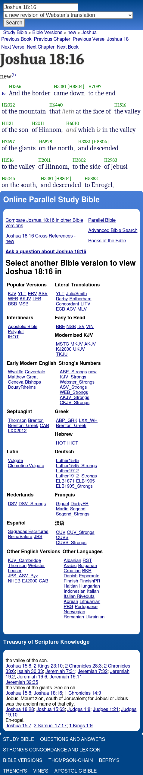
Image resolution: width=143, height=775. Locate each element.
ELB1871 (65, 481)
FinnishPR (89, 581)
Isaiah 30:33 (30, 671)
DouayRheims (22, 387)
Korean (71, 601)
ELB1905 (85, 481)
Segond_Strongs (72, 514)
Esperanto (89, 576)
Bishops (33, 382)
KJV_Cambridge (24, 560)
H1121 (7, 123)
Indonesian (75, 591)
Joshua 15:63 (50, 709)
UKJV (79, 349)
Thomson (17, 420)
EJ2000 (29, 581)
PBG (68, 606)
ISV (81, 326)
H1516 (120, 105)
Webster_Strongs (77, 382)
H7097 (94, 86)
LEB (37, 299)
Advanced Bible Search (112, 230)
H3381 (60, 86)
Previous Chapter (52, 39)
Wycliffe (15, 372)
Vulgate (15, 460)
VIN (90, 326)
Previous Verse (88, 39)
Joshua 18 (118, 39)
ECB (60, 309)
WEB (13, 299)
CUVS (62, 537)
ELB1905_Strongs (74, 486)
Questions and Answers (72, 739)
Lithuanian (89, 601)
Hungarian (89, 586)
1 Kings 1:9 (80, 725)
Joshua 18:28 (20, 709)
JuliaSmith (76, 294)
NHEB (14, 581)
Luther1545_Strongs (76, 466)
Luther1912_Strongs (76, 476)
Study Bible (15, 32)
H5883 (91, 178)
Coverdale (35, 372)
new (71, 32)
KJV (12, 294)
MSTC (62, 344)
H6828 (45, 142)
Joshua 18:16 (48, 693)
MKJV (76, 344)
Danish (71, 576)
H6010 (72, 123)
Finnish (71, 581)
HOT (61, 443)
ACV (71, 309)
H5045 (8, 178)
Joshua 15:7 (18, 725)
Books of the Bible (107, 240)
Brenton (36, 420)
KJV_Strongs (73, 377)
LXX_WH (88, 420)
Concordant (67, 304)
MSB (23, 304)
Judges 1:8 (78, 709)
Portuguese (86, 606)
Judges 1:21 (106, 709)
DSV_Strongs (32, 504)
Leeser (14, 571)
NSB (71, 326)
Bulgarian (87, 565)
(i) (13, 75)
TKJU (62, 354)
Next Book (68, 47)
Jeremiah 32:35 (22, 682)
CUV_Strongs (80, 532)
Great (32, 377)
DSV (12, 504)
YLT (22, 294)
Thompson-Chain (70, 760)
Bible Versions (47, 32)
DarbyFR (80, 504)
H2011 (38, 123)
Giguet (62, 504)
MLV (82, 309)
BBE (60, 326)
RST (87, 560)
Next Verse (12, 47)
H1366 (15, 86)
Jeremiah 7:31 (60, 671)
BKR (87, 571)
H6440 (56, 105)
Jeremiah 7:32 (92, 671)
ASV (43, 294)
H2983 (110, 160)
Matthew (16, 377)
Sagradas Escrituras (28, 531)
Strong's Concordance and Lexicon (51, 750)
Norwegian (74, 612)
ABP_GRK (66, 420)
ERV (32, 294)
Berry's (109, 760)
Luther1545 (67, 460)
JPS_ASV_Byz (23, 576)
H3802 (79, 160)
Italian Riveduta (79, 596)
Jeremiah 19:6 (32, 677)
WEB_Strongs (74, 392)
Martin (62, 509)
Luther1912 (67, 471)
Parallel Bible (102, 220)
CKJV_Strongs (74, 402)
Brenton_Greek (23, 425)
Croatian (72, 571)
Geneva (15, 382)
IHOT (13, 337)
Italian (93, 591)
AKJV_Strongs (74, 397)
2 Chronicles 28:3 (83, 666)
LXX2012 (17, 431)
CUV (61, 532)
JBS (38, 536)
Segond (77, 509)
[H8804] (76, 86)
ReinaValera (20, 536)
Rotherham (80, 299)
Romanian (74, 617)
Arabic (70, 565)
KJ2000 (64, 349)
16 (4, 93)
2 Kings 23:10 (48, 666)
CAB (44, 425)
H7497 (8, 142)
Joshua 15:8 (18, 666)
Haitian (71, 586)
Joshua (89, 32)
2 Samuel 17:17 (50, 725)
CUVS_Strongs (71, 543)
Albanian (72, 560)
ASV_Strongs (73, 387)
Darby (62, 299)
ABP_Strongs (73, 372)
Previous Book (16, 39)
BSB (12, 304)
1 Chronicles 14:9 (82, 693)
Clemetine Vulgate (26, 466)
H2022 (8, 105)
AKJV (25, 299)
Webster (36, 565)
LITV (85, 304)
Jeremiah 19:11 (66, 677)
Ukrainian (94, 617)
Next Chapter (40, 47)
